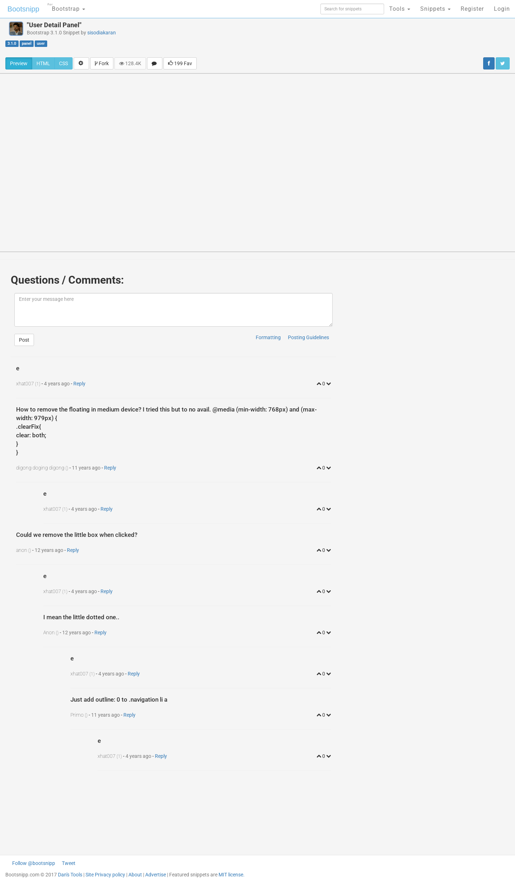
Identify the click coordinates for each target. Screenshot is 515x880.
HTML (43, 63)
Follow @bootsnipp (33, 863)
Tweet (68, 863)
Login (502, 8)
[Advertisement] (307, 37)
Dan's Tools (70, 874)
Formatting (268, 337)
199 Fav (180, 63)
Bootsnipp (23, 9)
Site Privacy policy (105, 874)
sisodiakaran (101, 32)
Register (472, 8)
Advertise (155, 874)
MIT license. (232, 874)
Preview (19, 63)
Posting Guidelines (308, 337)
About (135, 874)
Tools (399, 8)
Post (24, 340)
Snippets (435, 8)
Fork (102, 63)
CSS (63, 63)
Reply (79, 383)
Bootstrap (66, 6)
